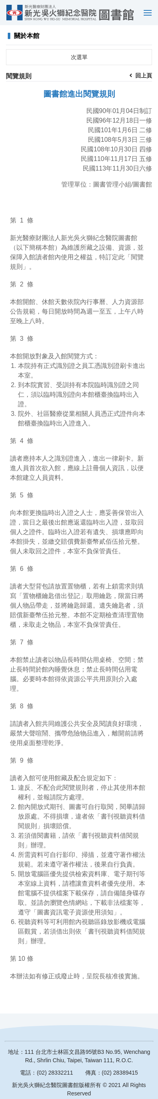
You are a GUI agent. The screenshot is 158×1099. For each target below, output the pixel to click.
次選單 (79, 57)
